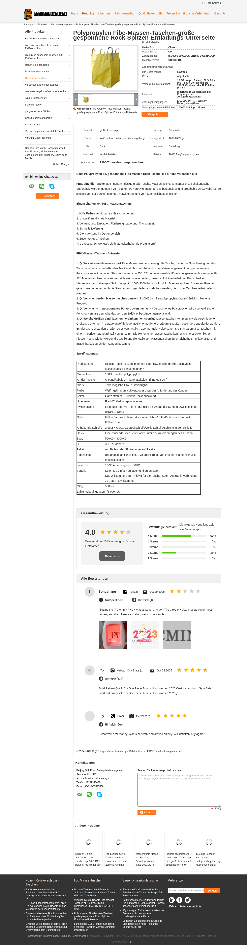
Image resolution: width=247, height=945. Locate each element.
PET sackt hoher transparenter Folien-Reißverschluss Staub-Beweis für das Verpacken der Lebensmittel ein (46, 906)
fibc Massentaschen (61, 24)
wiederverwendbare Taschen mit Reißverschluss (42, 47)
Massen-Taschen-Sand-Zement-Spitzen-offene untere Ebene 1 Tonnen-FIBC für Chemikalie (95, 892)
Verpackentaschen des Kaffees (41, 84)
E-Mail (173, 906)
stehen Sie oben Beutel (37, 65)
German (217, 3)
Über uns (104, 13)
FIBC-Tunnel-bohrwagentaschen (164, 751)
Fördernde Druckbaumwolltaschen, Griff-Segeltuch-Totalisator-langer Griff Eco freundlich (143, 892)
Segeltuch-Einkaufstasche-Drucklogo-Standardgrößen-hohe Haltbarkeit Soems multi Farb (143, 923)
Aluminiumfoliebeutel (36, 98)
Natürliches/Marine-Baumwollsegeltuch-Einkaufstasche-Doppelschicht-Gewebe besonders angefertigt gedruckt (144, 903)
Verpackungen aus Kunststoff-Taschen (45, 131)
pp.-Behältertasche (135, 751)
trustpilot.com (114, 600)
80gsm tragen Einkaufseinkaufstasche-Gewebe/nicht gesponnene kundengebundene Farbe (143, 913)
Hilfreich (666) (114, 724)
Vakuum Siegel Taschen (38, 137)
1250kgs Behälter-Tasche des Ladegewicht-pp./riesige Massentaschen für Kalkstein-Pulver (208, 861)
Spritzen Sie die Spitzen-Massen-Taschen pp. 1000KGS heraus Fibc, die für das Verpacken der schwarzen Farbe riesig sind (87, 865)
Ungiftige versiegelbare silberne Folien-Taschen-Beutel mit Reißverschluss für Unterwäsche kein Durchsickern (47, 926)
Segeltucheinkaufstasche (38, 118)
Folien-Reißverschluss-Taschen (42, 38)
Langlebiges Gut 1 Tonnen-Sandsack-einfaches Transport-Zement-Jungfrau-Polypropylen (116, 861)
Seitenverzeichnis (190, 906)
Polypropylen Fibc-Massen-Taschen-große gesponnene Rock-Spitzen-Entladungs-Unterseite (93, 916)
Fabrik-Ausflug (124, 13)
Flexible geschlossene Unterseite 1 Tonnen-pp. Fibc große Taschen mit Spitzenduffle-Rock (178, 859)
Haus (74, 13)
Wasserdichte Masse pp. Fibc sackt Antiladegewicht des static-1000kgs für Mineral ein (146, 861)
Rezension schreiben (112, 558)
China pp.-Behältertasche (74, 936)
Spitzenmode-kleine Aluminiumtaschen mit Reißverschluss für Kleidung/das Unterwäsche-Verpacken (46, 916)
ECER (130, 942)
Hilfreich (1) (145, 600)
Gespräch (220, 13)
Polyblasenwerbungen (37, 71)
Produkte (88, 13)
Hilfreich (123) (114, 679)
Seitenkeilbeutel (33, 104)
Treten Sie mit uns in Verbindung (188, 13)
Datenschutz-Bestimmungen (43, 936)
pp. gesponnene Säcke (37, 111)
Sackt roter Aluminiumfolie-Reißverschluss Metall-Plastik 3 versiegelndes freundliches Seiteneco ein (46, 894)
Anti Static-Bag (33, 124)
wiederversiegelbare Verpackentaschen (46, 91)
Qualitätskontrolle (150, 13)
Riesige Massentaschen (110, 751)
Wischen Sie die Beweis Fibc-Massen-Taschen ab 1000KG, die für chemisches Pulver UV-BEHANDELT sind (94, 904)
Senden (212, 890)
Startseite (28, 24)
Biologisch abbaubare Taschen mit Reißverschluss (43, 57)
